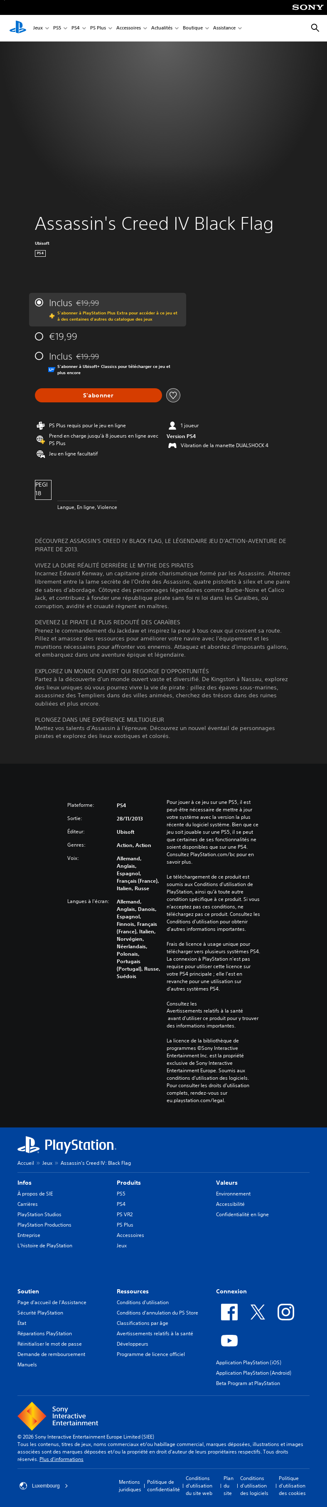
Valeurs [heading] (227, 1182)
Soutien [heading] (28, 1291)
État (21, 1323)
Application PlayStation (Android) (253, 1372)
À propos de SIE (35, 1193)
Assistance (224, 28)
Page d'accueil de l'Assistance (51, 1302)
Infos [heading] (24, 1182)
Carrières (27, 1204)
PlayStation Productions (44, 1224)
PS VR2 (125, 1214)
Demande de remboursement (51, 1354)
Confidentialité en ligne (242, 1214)
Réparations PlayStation (44, 1333)
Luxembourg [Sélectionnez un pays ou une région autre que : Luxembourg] (43, 1486)
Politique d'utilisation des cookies (292, 1486)
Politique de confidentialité (163, 1485)
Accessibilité (230, 1204)
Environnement (233, 1193)
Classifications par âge (142, 1323)
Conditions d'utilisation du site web (199, 1486)
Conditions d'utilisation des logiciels (254, 1486)
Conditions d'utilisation (143, 1302)
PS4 (75, 28)
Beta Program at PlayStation (248, 1383)
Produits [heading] (129, 1182)
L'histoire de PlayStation (44, 1245)
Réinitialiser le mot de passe (49, 1343)
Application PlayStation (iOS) (248, 1362)
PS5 (57, 28)
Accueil (25, 1162)
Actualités (161, 28)
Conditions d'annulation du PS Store (157, 1312)
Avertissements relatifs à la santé (205, 1011)
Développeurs (132, 1343)
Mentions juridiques (130, 1485)
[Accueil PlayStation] (17, 28)
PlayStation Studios (39, 1214)
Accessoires (128, 28)
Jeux (38, 28)
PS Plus (98, 28)
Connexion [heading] (231, 1291)
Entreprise (28, 1235)
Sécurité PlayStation (40, 1312)
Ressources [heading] (133, 1291)
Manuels (27, 1364)
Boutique (193, 28)
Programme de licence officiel (151, 1354)
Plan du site (229, 1486)
